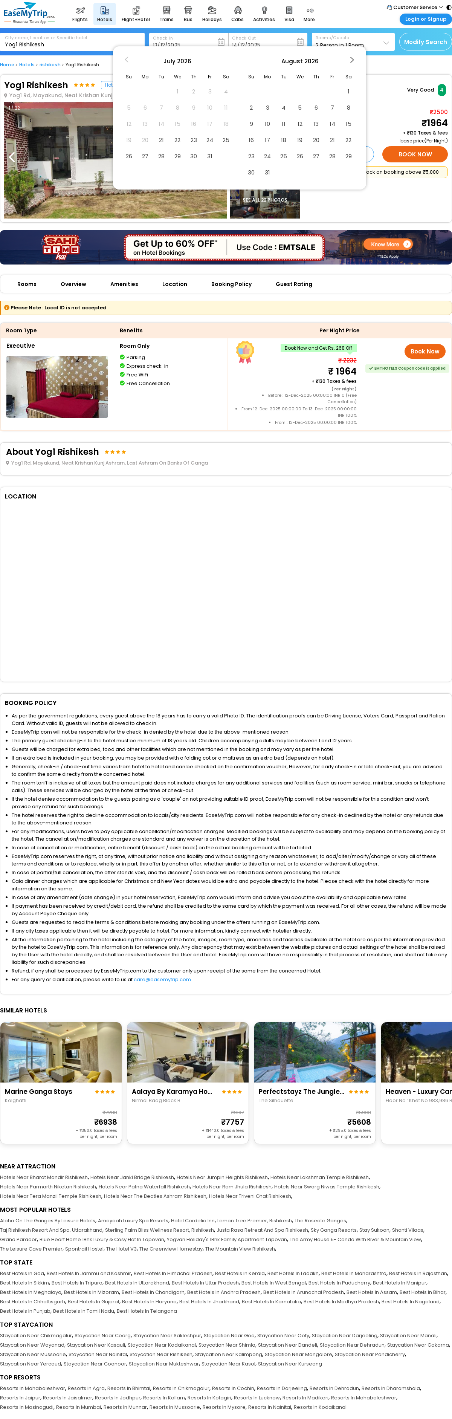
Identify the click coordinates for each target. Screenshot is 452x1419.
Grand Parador (18, 1239)
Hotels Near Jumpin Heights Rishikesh (222, 1177)
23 (194, 140)
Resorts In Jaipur (20, 1397)
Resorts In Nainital (269, 1407)
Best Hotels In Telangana (147, 1311)
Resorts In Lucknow (257, 1397)
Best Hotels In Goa (22, 1273)
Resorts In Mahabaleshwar (32, 1388)
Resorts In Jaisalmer (67, 1397)
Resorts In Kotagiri (209, 1397)
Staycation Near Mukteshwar (164, 1363)
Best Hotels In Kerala (240, 1273)
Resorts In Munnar (125, 1407)
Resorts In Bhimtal (128, 1388)
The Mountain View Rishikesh (240, 1248)
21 (161, 140)
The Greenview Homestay (171, 1248)
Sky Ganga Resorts (334, 1230)
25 (226, 140)
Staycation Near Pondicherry (370, 1354)
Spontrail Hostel (84, 1248)
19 (299, 140)
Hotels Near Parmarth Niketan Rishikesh (48, 1186)
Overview (73, 284)
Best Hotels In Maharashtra (353, 1273)
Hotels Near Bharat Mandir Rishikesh (44, 1177)
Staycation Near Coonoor (95, 1363)
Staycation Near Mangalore (298, 1354)
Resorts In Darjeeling (282, 1388)
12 (300, 124)
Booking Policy (231, 284)
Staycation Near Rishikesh (161, 1354)
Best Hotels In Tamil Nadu (83, 1311)
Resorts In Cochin (233, 1388)
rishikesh (50, 64)
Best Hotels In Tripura (77, 1282)
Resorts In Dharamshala (391, 1388)
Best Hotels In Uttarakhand (137, 1282)
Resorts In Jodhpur (117, 1397)
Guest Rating (294, 284)
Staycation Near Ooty (283, 1335)
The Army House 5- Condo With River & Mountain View (355, 1239)
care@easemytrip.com (162, 979)
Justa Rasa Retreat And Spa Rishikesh (262, 1230)
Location (174, 284)
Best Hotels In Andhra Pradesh (224, 1292)
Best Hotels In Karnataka (271, 1301)
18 (283, 140)
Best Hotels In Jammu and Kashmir (89, 1273)
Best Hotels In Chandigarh (153, 1292)
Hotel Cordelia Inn (193, 1220)
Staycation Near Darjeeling (344, 1335)
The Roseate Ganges (320, 1220)
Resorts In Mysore (224, 1407)
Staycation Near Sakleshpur (167, 1335)
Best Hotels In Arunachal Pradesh (303, 1292)
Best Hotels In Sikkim (24, 1282)
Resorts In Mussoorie (175, 1407)
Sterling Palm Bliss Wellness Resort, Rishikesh (159, 1230)
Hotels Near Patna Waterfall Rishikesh (144, 1186)
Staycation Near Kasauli (96, 1345)
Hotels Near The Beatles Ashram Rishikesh (155, 1196)
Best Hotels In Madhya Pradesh (341, 1301)
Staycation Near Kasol (228, 1363)
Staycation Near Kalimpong (228, 1354)
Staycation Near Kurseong (290, 1363)
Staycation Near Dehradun (352, 1345)
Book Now (415, 154)
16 (251, 140)
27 (145, 156)
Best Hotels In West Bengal (273, 1282)
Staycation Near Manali (408, 1335)
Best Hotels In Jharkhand (209, 1301)
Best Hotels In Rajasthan (418, 1273)
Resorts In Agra (86, 1388)
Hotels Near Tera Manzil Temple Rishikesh (50, 1196)
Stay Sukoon (374, 1230)
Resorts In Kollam (164, 1397)
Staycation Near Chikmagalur (36, 1335)
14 (332, 124)
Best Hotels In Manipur (399, 1282)
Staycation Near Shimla (227, 1345)
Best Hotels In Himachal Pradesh (173, 1273)
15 (348, 124)
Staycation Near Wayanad (32, 1345)
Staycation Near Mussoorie (33, 1354)
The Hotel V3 (121, 1248)
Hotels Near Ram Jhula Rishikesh (232, 1186)
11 (284, 124)
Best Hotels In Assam (372, 1292)
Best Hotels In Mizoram (91, 1292)
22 (177, 140)
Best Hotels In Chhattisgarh (32, 1301)
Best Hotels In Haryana (149, 1301)
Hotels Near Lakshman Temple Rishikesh (319, 1177)
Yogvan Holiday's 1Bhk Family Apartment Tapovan (227, 1239)
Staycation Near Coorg (103, 1335)
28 (161, 156)
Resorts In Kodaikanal (320, 1407)
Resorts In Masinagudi (26, 1407)
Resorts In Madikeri (305, 1397)
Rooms (27, 284)
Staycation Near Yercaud (30, 1363)
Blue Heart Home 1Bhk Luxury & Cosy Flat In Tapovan (102, 1239)
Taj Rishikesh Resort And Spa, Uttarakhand (51, 1230)
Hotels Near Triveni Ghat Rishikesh (250, 1196)
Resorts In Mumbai (78, 1407)
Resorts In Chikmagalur (181, 1388)
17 (267, 140)
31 (209, 156)
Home (7, 64)
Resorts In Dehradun (334, 1388)
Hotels (27, 64)
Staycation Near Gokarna (418, 1345)
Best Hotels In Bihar (423, 1292)
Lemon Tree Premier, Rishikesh (254, 1220)
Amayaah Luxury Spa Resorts (133, 1220)
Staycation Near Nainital (98, 1354)
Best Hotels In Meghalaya (30, 1292)
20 (316, 140)
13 (316, 124)
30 (193, 156)
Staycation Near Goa (229, 1335)
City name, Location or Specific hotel (46, 37)
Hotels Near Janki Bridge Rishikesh (132, 1177)
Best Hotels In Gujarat (93, 1301)
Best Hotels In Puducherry (339, 1282)
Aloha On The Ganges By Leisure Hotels (47, 1220)
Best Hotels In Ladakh (293, 1273)
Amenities (124, 284)
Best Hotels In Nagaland (411, 1301)
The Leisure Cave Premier (31, 1248)
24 (209, 140)
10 (267, 124)
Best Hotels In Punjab (25, 1311)
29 (177, 156)
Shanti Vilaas (407, 1230)
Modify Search (425, 42)
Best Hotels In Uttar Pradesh (205, 1282)
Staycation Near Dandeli (287, 1345)
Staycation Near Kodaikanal (162, 1345)
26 (129, 156)
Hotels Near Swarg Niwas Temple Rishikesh (326, 1186)
